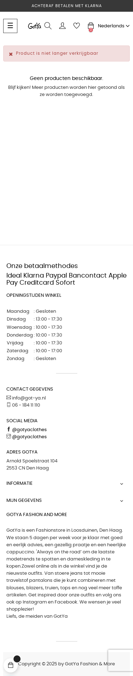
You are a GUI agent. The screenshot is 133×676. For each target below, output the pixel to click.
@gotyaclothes (29, 430)
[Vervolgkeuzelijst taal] (114, 26)
